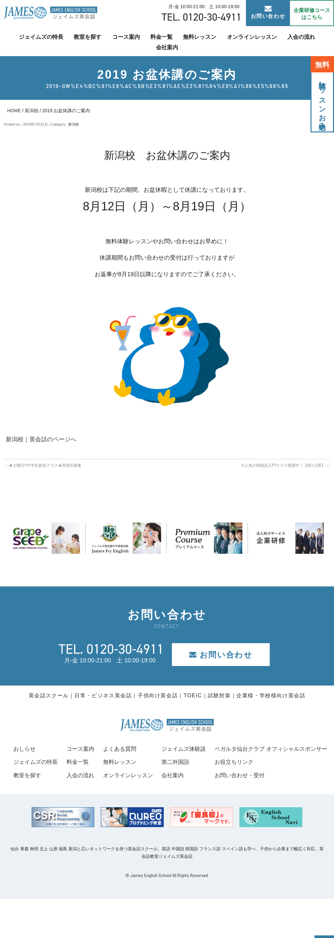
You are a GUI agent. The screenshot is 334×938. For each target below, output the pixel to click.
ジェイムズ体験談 (303, 749)
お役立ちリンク (33, 801)
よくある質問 (199, 749)
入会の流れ (279, 41)
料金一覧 (146, 41)
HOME (14, 110)
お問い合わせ (268, 12)
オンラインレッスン (232, 41)
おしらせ (25, 749)
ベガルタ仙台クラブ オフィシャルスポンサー (72, 788)
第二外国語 (295, 762)
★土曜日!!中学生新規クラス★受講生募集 (43, 465)
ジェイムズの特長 (31, 41)
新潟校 (31, 110)
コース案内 (112, 41)
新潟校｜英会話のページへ (41, 439)
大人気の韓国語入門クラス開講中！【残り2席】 (285, 465)
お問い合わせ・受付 (39, 814)
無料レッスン (182, 41)
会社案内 (313, 41)
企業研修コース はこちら (312, 14)
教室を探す (75, 41)
